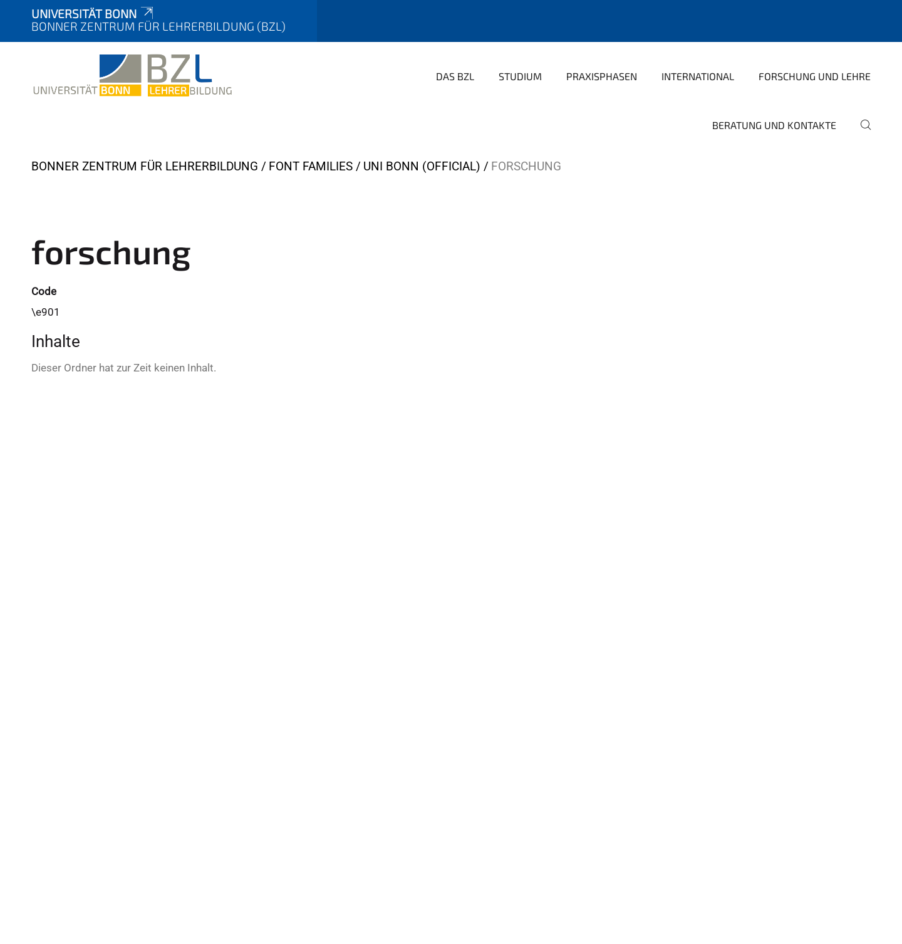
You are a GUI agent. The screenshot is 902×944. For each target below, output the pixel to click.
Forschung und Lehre (815, 76)
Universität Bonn (93, 13)
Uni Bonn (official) (421, 166)
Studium (520, 76)
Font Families (311, 166)
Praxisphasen (601, 76)
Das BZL (455, 76)
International (697, 76)
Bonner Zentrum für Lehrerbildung (144, 166)
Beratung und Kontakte (774, 125)
